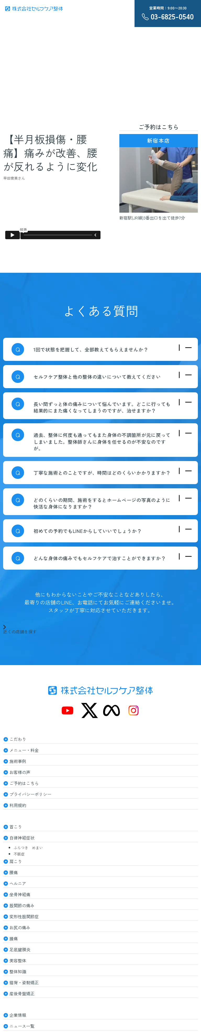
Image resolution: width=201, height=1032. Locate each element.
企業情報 (17, 1015)
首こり (15, 827)
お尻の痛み (19, 927)
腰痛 (13, 872)
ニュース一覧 (22, 1026)
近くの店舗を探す (20, 629)
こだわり (17, 739)
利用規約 (17, 805)
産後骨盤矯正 (22, 993)
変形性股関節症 (24, 916)
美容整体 (17, 960)
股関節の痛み (22, 905)
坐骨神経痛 (19, 894)
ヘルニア (17, 883)
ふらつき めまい (28, 847)
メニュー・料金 (24, 750)
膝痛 (13, 938)
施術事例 (17, 761)
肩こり (15, 861)
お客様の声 (19, 772)
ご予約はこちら (24, 783)
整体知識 (17, 971)
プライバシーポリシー (30, 794)
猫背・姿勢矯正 (24, 982)
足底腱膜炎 (19, 949)
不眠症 (19, 854)
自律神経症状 (22, 838)
